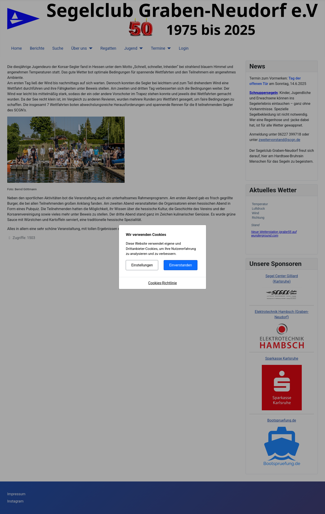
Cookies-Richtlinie (162, 283)
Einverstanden (180, 265)
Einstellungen (142, 265)
